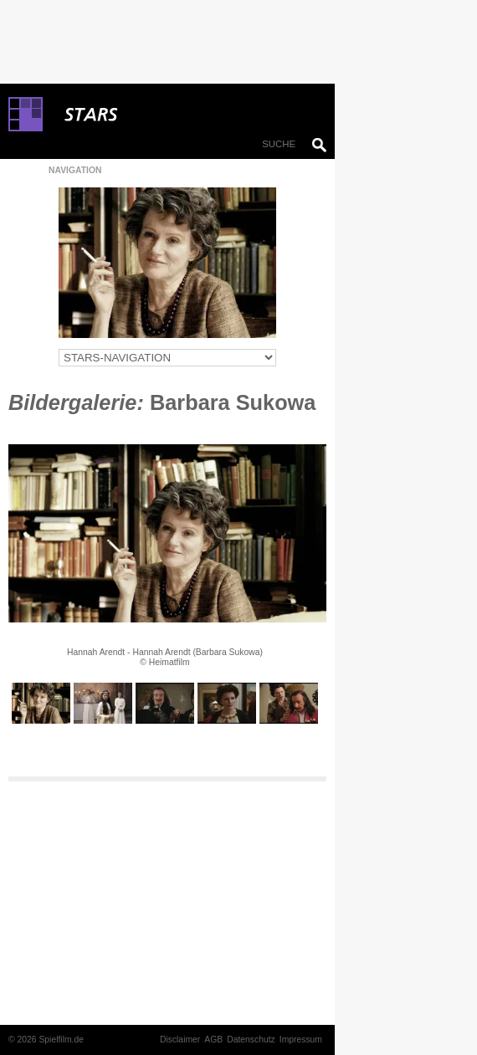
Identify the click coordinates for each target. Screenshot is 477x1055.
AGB (213, 1039)
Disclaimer (180, 1039)
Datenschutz (251, 1039)
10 (225, 736)
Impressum (301, 1039)
